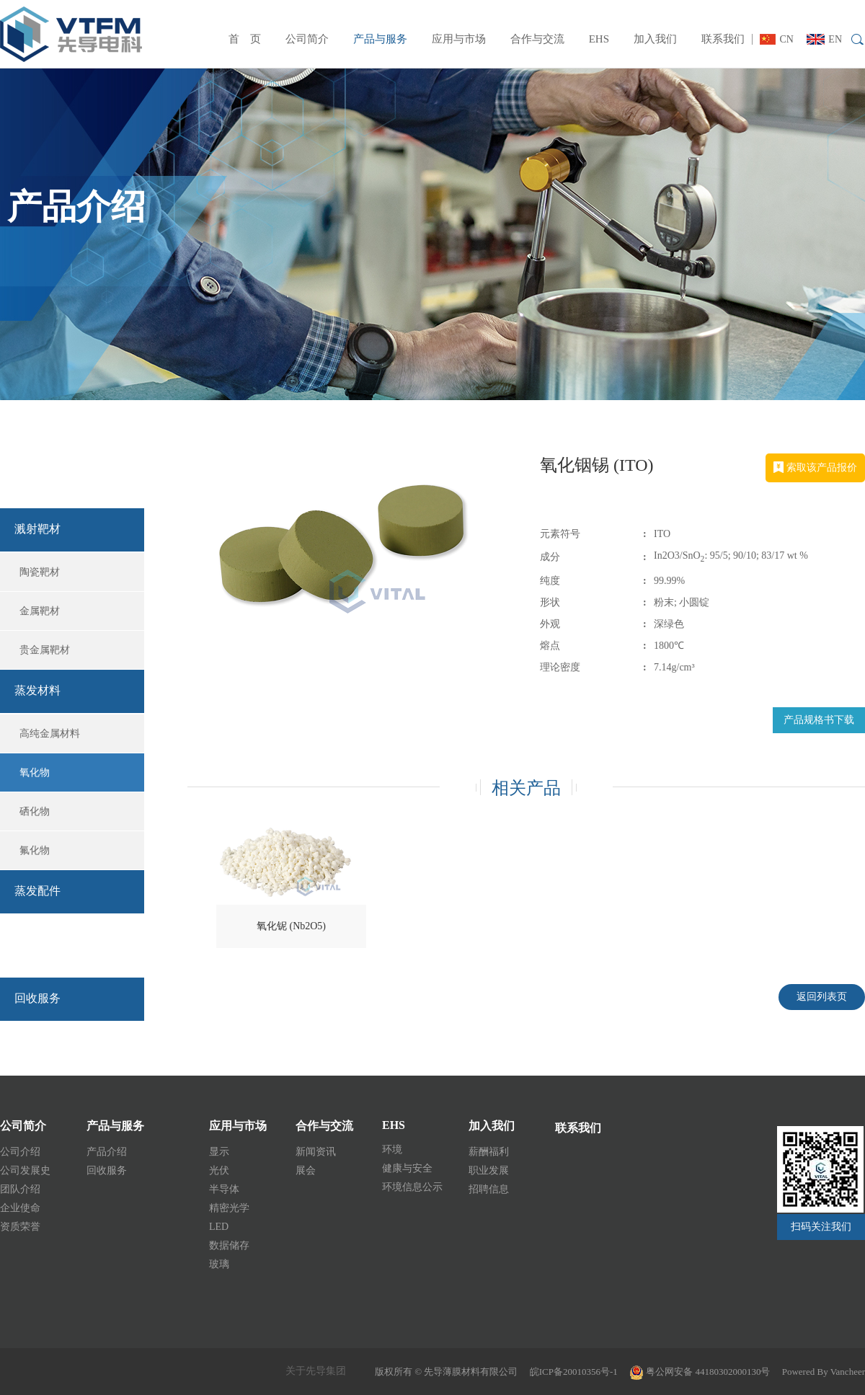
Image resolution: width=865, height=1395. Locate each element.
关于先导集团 (315, 1370)
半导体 (224, 1189)
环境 (392, 1149)
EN (824, 39)
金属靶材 (39, 611)
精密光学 (229, 1208)
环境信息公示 (412, 1187)
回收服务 (57, 948)
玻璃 (219, 1264)
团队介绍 (20, 1189)
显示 (219, 1151)
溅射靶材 (37, 529)
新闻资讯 (316, 1151)
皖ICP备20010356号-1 (574, 1371)
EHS (599, 39)
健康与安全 (407, 1168)
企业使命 (20, 1208)
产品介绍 (57, 478)
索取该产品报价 (815, 467)
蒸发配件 (37, 891)
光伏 (219, 1170)
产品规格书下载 (819, 719)
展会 (306, 1170)
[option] (352, 570)
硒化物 (34, 811)
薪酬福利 (489, 1151)
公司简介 (307, 39)
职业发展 (489, 1170)
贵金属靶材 (44, 650)
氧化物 (34, 772)
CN (777, 39)
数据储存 (229, 1245)
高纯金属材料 (49, 733)
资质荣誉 (20, 1226)
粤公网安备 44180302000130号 (700, 1371)
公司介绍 (20, 1151)
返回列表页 (822, 996)
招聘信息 (489, 1189)
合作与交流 (537, 39)
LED (219, 1226)
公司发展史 (25, 1170)
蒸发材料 (37, 690)
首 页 (245, 39)
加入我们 (655, 39)
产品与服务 (380, 39)
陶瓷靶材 (39, 572)
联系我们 (723, 39)
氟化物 (34, 850)
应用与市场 (459, 39)
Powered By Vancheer (823, 1371)
